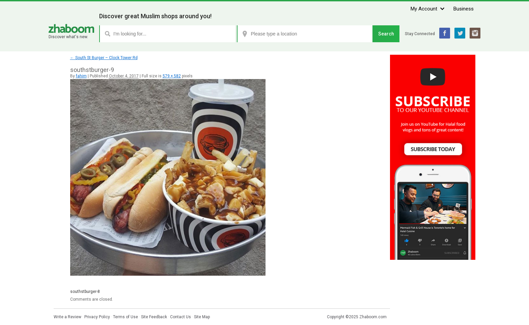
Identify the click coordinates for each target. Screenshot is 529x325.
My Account (424, 9)
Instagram (475, 33)
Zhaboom (71, 29)
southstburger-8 (85, 291)
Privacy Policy (97, 317)
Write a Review (67, 317)
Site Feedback (154, 317)
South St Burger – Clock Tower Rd (104, 57)
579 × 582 (172, 76)
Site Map (202, 317)
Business (463, 9)
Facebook (444, 33)
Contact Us (180, 317)
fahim (81, 76)
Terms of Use (125, 317)
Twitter (459, 33)
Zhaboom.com (373, 317)
